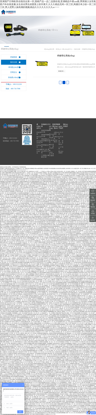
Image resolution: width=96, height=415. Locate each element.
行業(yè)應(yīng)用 (51, 127)
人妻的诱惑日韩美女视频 (80, 188)
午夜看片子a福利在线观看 (8, 331)
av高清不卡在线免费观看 (55, 305)
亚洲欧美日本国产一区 (21, 240)
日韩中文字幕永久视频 (30, 214)
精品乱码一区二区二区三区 (83, 259)
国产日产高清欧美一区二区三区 (34, 316)
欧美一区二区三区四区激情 (46, 275)
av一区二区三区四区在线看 (86, 357)
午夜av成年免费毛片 (21, 199)
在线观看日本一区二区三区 (32, 327)
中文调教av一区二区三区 (19, 201)
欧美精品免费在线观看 (50, 219)
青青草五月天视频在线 (46, 175)
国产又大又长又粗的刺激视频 (37, 326)
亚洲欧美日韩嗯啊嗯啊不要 (44, 252)
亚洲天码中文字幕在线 (35, 262)
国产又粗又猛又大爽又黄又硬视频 (10, 220)
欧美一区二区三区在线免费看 (9, 193)
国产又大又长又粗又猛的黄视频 (54, 278)
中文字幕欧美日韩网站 (84, 235)
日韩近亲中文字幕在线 (58, 337)
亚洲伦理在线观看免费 (60, 352)
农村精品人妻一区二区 (61, 331)
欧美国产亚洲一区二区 (37, 285)
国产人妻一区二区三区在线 (47, 324)
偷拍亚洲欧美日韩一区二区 (28, 321)
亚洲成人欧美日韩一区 (77, 209)
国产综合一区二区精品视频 (47, 317)
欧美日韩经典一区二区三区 (20, 239)
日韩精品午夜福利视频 (13, 177)
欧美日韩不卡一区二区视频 (7, 337)
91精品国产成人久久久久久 (89, 184)
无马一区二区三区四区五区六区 (36, 346)
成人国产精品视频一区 (58, 353)
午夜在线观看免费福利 (81, 402)
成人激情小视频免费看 (5, 172)
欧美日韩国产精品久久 (62, 187)
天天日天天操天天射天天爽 (58, 178)
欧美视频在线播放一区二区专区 (79, 340)
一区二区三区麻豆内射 (7, 277)
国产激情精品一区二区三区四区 (72, 333)
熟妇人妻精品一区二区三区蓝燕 (9, 323)
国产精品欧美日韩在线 (46, 224)
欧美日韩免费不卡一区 (36, 187)
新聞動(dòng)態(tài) (56, 126)
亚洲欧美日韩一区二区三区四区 (24, 298)
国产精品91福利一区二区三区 (23, 174)
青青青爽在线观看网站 (72, 272)
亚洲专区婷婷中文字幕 (83, 183)
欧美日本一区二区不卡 (84, 216)
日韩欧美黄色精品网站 (79, 305)
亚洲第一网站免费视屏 (67, 401)
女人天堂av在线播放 (57, 295)
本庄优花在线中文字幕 (71, 339)
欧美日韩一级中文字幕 (84, 269)
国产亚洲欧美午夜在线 (23, 236)
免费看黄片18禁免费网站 (57, 388)
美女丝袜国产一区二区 (12, 203)
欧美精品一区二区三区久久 (49, 187)
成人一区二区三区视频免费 (55, 188)
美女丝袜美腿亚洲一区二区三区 (48, 201)
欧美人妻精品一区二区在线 (75, 171)
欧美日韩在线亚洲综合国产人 (19, 172)
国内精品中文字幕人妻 (59, 190)
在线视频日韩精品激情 (24, 311)
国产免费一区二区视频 (8, 255)
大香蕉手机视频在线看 (28, 343)
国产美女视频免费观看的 (33, 181)
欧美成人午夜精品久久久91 (70, 177)
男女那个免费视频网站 (28, 238)
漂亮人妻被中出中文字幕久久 (61, 323)
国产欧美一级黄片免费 (84, 329)
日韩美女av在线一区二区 (65, 303)
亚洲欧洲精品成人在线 (11, 194)
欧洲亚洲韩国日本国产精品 (48, 251)
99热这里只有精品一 (44, 314)
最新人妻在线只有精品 (54, 402)
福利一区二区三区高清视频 (71, 284)
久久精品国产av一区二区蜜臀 (46, 307)
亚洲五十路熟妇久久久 (74, 384)
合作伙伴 (60, 137)
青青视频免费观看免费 (71, 183)
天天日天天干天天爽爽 (66, 226)
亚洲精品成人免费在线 (66, 266)
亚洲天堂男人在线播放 (74, 175)
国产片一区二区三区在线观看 (54, 321)
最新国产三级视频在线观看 (71, 216)
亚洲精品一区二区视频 (22, 197)
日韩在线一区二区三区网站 (26, 344)
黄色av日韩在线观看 (77, 184)
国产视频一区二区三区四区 (8, 240)
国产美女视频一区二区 (85, 186)
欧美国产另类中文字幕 (9, 298)
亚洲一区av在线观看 (13, 183)
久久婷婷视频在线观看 (69, 199)
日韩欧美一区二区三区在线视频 (61, 175)
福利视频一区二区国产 (24, 183)
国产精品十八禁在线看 (78, 362)
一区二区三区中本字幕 (68, 268)
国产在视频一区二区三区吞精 (52, 246)
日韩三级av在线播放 (57, 197)
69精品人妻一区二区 (77, 211)
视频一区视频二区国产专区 (70, 366)
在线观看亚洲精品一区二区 (28, 210)
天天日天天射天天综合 (22, 282)
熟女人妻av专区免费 (39, 308)
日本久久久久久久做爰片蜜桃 (37, 384)
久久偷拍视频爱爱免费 (57, 196)
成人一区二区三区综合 (44, 240)
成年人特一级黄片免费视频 (27, 274)
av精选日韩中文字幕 (26, 301)
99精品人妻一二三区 (63, 318)
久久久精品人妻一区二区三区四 (43, 186)
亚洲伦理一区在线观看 (56, 268)
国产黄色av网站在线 (26, 359)
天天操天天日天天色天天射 (11, 253)
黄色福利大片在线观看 (20, 316)
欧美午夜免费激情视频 (62, 316)
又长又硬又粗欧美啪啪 (9, 175)
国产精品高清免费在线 (83, 399)
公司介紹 (60, 133)
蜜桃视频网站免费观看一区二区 (38, 297)
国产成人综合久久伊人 (10, 303)
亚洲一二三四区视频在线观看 (52, 211)
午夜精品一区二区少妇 (47, 292)
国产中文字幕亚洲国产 (24, 356)
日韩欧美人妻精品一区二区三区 (63, 265)
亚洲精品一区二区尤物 (10, 282)
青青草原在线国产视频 (63, 355)
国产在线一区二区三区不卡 (30, 235)
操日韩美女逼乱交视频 (44, 223)
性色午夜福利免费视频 (11, 232)
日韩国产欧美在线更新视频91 (23, 290)
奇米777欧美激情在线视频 (55, 191)
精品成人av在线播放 (15, 301)
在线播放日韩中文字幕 (58, 172)
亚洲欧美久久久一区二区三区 (29, 243)
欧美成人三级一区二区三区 (6, 196)
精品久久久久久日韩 (26, 249)
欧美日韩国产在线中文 (79, 214)
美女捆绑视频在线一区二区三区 (40, 232)
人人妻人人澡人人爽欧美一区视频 (51, 279)
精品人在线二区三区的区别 (23, 200)
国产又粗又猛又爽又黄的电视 (64, 410)
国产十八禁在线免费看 (60, 385)
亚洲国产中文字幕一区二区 (69, 230)
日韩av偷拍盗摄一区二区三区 (10, 206)
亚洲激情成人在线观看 (14, 365)
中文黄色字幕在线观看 (23, 216)
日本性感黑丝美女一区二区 (27, 308)
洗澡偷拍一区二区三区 (64, 174)
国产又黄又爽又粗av (37, 249)
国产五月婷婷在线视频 (64, 336)
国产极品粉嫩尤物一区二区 (44, 288)
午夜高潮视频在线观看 (59, 339)
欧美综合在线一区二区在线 (78, 410)
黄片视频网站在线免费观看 (85, 282)
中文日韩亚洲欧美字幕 (65, 261)
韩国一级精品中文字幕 (41, 210)
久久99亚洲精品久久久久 (48, 323)
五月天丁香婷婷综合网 (56, 277)
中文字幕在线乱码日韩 (8, 190)
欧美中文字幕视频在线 (71, 281)
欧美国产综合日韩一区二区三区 (32, 313)
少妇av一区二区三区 (36, 355)
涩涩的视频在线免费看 (10, 181)
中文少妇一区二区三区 (46, 357)
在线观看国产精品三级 (77, 303)
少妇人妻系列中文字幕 (72, 236)
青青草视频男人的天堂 (33, 275)
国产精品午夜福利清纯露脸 (11, 180)
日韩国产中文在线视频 (11, 372)
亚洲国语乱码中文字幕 (69, 196)
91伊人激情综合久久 (31, 171)
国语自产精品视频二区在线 (7, 268)
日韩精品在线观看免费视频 (71, 269)
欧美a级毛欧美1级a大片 (90, 308)
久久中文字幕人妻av (75, 334)
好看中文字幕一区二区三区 (31, 284)
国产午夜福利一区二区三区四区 (75, 222)
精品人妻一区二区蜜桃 (57, 181)
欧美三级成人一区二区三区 (77, 200)
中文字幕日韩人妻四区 (28, 209)
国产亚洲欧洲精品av (73, 292)
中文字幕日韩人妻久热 (90, 266)
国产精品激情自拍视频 (82, 223)
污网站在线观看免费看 (83, 190)
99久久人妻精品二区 (65, 256)
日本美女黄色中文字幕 (52, 207)
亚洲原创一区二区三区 (68, 197)
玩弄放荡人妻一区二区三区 (15, 246)
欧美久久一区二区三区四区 (33, 357)
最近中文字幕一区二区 (52, 301)
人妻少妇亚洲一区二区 (7, 360)
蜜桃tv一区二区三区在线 (14, 378)
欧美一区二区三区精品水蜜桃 (11, 344)
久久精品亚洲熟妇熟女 (31, 300)
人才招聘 (60, 147)
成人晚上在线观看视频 (60, 398)
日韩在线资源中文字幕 (60, 203)
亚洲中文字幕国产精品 (38, 405)
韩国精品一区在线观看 (59, 183)
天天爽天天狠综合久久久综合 (55, 232)
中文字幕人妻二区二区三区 (36, 203)
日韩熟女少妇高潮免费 (8, 316)
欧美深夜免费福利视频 (58, 193)
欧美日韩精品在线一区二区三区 (20, 363)
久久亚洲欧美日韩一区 (71, 399)
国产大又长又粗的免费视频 (72, 213)
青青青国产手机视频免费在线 (60, 292)
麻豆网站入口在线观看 (86, 203)
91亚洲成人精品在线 (12, 352)
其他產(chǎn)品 (39, 151)
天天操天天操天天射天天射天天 (18, 188)
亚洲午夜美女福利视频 (78, 311)
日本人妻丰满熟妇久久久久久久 (84, 376)
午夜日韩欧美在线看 (60, 386)
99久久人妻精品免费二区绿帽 (14, 209)
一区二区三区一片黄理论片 (80, 207)
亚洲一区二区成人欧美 (68, 321)
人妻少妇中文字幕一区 (51, 290)
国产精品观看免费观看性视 (18, 369)
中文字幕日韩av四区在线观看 (43, 178)
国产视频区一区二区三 (61, 375)
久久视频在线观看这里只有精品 (82, 255)
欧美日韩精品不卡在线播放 (47, 258)
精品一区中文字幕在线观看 (73, 313)
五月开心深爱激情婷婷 (18, 266)
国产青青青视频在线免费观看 (22, 414)
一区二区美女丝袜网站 (18, 214)
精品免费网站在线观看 (77, 290)
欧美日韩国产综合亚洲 (60, 236)
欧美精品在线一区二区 (37, 233)
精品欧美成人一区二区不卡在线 (68, 327)
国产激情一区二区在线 (84, 284)
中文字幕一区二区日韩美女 (80, 226)
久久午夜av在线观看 (56, 243)
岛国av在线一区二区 (45, 268)
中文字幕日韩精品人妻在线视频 (50, 174)
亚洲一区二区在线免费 (9, 292)
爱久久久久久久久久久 (61, 233)
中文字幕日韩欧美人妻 (59, 213)
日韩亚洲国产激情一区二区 (35, 190)
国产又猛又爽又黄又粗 (5, 310)
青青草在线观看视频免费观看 (81, 240)
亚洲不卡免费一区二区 (33, 213)
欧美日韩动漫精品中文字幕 (13, 274)
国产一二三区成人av (41, 171)
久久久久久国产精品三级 (44, 243)
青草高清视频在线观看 (38, 246)
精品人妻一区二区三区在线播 (80, 381)
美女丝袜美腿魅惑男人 (57, 255)
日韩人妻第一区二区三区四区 (74, 379)
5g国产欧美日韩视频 (56, 252)
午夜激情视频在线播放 (11, 222)
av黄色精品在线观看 (35, 385)
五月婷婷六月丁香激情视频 (77, 174)
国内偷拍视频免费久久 (90, 362)
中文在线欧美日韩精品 (60, 222)
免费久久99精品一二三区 (66, 246)
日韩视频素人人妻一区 (41, 269)
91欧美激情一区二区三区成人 (24, 303)
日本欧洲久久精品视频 (17, 310)
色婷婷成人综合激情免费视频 (58, 412)
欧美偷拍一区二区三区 (25, 233)
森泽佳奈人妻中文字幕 (11, 236)
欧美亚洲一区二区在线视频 (84, 339)
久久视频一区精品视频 (32, 255)
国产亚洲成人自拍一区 (85, 318)
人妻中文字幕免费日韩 (59, 264)
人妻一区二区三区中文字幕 (23, 271)
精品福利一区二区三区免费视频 (9, 216)
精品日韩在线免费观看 (64, 200)
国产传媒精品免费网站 (15, 210)
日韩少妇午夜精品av (63, 242)
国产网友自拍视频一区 (88, 287)
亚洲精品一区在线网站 (20, 224)
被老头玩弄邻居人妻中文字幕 (14, 178)
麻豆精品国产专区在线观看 (85, 392)
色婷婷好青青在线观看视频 (85, 292)
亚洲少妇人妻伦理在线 (73, 375)
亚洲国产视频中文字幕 (19, 307)
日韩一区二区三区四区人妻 (75, 187)
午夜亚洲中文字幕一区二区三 (75, 219)
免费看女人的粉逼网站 (55, 347)
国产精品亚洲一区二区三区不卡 (79, 210)
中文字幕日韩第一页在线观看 (65, 344)
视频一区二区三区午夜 (12, 187)
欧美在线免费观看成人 (54, 226)
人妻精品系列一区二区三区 (58, 262)
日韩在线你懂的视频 (23, 324)
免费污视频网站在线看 (37, 329)
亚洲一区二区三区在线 (82, 337)
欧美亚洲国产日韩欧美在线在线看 (55, 269)
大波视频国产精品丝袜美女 (53, 343)
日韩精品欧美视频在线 (42, 333)
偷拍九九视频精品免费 (71, 363)
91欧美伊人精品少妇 (86, 175)
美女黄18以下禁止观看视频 (22, 175)
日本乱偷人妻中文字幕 (18, 204)
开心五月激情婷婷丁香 (18, 314)
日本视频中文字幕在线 (16, 238)
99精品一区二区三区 (8, 201)
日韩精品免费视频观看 (53, 394)
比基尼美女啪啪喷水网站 (80, 278)
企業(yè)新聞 (56, 133)
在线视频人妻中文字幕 (12, 373)
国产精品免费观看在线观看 (57, 284)
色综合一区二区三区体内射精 (34, 172)
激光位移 (77, 49)
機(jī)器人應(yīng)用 (51, 146)
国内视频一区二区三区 (44, 259)
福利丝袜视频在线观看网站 (21, 223)
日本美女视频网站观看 (15, 226)
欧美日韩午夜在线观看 (79, 238)
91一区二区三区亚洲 (87, 279)
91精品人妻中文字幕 (10, 357)
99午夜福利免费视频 (24, 203)
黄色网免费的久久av (43, 188)
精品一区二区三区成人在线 (70, 181)
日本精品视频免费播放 (31, 288)
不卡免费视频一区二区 (58, 216)
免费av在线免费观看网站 (59, 224)
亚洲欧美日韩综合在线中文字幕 (76, 316)
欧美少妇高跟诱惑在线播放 (32, 366)
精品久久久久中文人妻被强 (61, 245)
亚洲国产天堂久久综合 (20, 255)
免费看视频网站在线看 (14, 229)
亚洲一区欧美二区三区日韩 (52, 303)
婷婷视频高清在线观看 (49, 265)
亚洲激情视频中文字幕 (56, 259)
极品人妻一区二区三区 (48, 183)
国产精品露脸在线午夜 (78, 401)
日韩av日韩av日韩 (51, 171)
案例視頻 (51, 141)
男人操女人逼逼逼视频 (76, 279)
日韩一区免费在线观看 (84, 245)
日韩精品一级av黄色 (47, 172)
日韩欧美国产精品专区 (60, 313)
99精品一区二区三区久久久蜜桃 (66, 206)
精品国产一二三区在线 (82, 232)
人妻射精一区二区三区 (5, 186)
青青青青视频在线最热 (30, 266)
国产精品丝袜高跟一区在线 (33, 245)
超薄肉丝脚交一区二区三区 (12, 279)
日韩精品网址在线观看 (45, 248)
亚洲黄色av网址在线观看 (69, 294)
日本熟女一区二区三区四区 (71, 342)
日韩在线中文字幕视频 (32, 240)
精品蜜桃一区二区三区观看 (53, 266)
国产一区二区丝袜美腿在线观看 (37, 408)
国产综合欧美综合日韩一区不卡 (27, 269)
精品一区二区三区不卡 (29, 334)
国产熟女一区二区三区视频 (57, 223)
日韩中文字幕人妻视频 (71, 356)
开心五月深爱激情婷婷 (23, 323)
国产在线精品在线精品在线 (42, 191)
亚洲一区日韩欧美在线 (14, 233)
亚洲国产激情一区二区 (45, 199)
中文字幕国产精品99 (86, 408)
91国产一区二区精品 (50, 331)
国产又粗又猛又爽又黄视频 (81, 268)
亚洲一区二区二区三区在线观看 (74, 412)
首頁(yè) (58, 49)
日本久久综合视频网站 (84, 352)
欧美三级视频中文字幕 (52, 210)
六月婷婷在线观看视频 (39, 206)
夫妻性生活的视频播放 (79, 206)
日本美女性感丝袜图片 (51, 204)
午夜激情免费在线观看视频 (23, 382)
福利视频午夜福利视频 (23, 262)
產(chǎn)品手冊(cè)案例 (51, 153)
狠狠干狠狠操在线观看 (14, 285)
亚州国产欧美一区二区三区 (72, 264)
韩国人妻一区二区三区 (44, 284)
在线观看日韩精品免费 (24, 220)
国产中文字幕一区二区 (84, 369)
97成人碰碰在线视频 (22, 181)
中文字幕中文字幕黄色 (31, 381)
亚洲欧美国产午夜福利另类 (87, 317)
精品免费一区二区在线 (71, 262)
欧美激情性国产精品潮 (65, 249)
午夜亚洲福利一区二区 (66, 330)
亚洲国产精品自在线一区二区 (39, 301)
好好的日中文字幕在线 (82, 220)
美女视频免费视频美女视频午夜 (26, 206)
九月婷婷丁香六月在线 (76, 368)
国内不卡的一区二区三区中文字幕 (63, 258)
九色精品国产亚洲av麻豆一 (64, 184)
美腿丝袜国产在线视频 (14, 278)
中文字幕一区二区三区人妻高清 (27, 207)
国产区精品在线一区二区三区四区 (50, 368)
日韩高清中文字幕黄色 (76, 298)
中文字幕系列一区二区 (34, 258)
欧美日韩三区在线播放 (48, 190)
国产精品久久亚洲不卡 (36, 200)
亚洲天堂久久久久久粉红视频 (62, 251)
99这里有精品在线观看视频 (26, 287)
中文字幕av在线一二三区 (79, 252)
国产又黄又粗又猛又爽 (18, 259)
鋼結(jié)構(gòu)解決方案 (45, 151)
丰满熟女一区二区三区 (50, 349)
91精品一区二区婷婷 (85, 271)
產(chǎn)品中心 (67, 49)
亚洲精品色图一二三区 (39, 336)
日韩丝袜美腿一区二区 (52, 227)
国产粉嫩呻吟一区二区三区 (80, 204)
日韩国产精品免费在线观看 (68, 243)
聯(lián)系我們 (60, 152)
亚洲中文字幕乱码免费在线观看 (10, 311)
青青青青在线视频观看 (20, 245)
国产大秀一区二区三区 (38, 410)
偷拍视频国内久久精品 (9, 339)
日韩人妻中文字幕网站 (88, 346)
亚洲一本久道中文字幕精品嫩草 (71, 357)
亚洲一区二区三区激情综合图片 (13, 184)
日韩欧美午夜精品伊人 (39, 274)
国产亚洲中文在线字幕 (14, 305)
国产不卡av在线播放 (18, 211)
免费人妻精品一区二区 (8, 342)
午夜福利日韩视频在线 (71, 389)
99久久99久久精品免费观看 (20, 337)
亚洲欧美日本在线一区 (82, 295)
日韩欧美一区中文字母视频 (78, 343)
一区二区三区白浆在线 (40, 334)
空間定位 (39, 146)
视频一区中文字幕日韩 (19, 171)
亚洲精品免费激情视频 (78, 359)
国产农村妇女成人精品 (85, 229)
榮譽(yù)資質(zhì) (60, 142)
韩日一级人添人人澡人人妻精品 (8, 258)
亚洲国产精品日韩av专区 (81, 197)
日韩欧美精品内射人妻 (62, 253)
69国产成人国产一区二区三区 (34, 339)
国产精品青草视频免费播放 (61, 239)
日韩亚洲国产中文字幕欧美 (89, 256)
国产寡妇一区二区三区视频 (41, 238)
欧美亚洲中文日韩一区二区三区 (22, 227)
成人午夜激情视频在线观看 (82, 196)
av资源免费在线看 (39, 211)
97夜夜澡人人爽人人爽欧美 (28, 320)
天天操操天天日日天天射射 (16, 264)
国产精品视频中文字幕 (71, 224)
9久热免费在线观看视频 (23, 193)
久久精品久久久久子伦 (49, 414)
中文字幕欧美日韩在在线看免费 (80, 314)
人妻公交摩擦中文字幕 (17, 235)
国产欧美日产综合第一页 (34, 282)
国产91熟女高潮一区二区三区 (17, 288)
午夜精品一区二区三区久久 (47, 239)
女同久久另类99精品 (84, 350)
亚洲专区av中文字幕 (7, 350)
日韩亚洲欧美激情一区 (7, 259)
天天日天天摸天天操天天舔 (24, 329)
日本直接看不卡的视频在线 (24, 232)
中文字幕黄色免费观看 (77, 258)
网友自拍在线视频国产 (16, 243)
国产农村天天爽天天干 (15, 321)
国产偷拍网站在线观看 (60, 285)
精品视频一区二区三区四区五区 (23, 331)
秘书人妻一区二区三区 (55, 381)
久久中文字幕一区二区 (32, 188)
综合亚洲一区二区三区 (25, 261)
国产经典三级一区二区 (23, 222)
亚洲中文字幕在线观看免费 (74, 373)
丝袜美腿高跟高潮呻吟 (74, 355)
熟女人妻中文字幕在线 (75, 394)
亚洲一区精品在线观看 (39, 291)
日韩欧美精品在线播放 (25, 265)
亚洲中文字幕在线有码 (71, 398)
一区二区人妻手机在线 (29, 191)
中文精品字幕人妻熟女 (44, 388)
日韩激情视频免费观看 (24, 279)
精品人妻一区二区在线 (30, 333)
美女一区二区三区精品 (68, 214)
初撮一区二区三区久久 (83, 288)
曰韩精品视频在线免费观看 (67, 238)
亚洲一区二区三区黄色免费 (75, 194)
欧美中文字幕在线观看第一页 (55, 177)
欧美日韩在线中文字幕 (83, 398)
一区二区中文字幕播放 (83, 366)
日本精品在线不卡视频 (46, 197)
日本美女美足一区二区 (62, 171)
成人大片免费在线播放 (57, 357)
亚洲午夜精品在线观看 (60, 379)
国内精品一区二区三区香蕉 (72, 372)
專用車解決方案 (45, 145)
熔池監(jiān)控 (39, 141)
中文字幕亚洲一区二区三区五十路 (51, 249)
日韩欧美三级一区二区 (50, 253)
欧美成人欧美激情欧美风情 (84, 262)
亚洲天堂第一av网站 (41, 266)
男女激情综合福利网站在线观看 (48, 180)
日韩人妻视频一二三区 (36, 174)
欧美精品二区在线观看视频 (63, 201)
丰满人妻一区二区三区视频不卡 (85, 386)
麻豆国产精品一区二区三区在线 (52, 261)
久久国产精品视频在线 (24, 187)
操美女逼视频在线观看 (40, 343)
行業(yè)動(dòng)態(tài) (56, 139)
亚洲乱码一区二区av (31, 230)
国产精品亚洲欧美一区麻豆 (46, 213)
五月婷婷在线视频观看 (76, 256)
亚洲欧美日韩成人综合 (32, 196)
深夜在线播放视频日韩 (54, 365)
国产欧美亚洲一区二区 (23, 180)
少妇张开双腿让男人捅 (42, 294)
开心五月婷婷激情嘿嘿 (11, 326)
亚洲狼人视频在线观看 (35, 323)
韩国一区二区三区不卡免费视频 (58, 350)
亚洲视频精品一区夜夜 (65, 382)
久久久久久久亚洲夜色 (88, 209)
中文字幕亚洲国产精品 (35, 175)
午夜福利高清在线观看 (36, 356)
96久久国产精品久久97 (68, 191)
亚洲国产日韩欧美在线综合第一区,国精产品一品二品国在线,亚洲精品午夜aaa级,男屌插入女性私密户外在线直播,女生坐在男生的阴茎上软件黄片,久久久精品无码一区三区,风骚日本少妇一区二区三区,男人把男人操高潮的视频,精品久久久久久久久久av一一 (48, 4)
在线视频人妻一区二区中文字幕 (61, 275)
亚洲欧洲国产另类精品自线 (29, 178)
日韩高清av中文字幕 (36, 399)
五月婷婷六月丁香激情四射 (75, 233)
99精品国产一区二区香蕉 (88, 187)
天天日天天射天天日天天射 (37, 253)
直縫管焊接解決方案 (45, 131)
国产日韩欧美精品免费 (45, 181)
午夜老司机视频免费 (23, 194)
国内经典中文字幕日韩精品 (33, 199)
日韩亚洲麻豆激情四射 (78, 344)
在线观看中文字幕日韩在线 (16, 191)
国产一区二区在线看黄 (51, 206)
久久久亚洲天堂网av (53, 184)
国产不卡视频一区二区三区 (45, 196)
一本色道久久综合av (27, 246)
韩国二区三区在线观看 (18, 284)
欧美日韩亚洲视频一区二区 (89, 211)
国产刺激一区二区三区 (53, 209)
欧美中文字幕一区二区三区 (73, 203)
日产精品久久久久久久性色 (38, 278)
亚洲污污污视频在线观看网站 (57, 372)
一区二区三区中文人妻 (77, 382)
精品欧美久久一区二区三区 (83, 193)
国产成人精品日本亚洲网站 (7, 171)
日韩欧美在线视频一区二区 (87, 320)
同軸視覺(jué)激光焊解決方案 (45, 140)
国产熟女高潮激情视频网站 (38, 303)
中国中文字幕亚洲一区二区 (42, 320)
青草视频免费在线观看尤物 (31, 314)
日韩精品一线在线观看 (85, 213)
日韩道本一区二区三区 (79, 274)
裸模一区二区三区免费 (76, 251)
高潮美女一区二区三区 (16, 347)
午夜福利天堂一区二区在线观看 (36, 349)
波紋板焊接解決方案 (45, 135)
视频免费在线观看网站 (25, 278)
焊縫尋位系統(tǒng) (88, 49)
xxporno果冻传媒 (81, 178)
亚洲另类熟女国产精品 (39, 204)
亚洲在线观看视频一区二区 (34, 292)
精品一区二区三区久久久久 (8, 199)
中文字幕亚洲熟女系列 (46, 411)
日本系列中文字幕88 (35, 180)
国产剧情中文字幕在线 (68, 277)
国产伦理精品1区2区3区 (67, 297)
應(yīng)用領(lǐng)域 (51, 136)
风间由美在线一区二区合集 (21, 248)
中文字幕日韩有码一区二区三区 (78, 201)
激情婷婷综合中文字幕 (72, 369)
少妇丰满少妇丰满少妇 (62, 349)
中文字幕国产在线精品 (76, 310)
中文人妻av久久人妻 (55, 327)
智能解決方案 (45, 125)
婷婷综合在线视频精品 (41, 184)
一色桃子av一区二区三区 (56, 214)
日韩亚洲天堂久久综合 (59, 399)
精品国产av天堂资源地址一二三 (41, 401)
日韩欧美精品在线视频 (71, 395)
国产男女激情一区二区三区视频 (85, 248)
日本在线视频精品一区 (40, 207)
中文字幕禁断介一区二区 (33, 239)
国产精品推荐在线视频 (28, 291)
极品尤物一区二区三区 (29, 211)
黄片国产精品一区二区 (33, 281)
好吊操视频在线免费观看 (35, 194)
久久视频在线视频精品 (65, 209)
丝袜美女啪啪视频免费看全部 (30, 350)
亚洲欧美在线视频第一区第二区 (29, 226)
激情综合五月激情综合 (34, 268)
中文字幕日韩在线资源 (62, 384)
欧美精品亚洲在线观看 (70, 193)
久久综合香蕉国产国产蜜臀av (85, 181)
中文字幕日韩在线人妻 (24, 297)
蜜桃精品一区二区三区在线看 (26, 177)
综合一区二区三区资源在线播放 (39, 227)
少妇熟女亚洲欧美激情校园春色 (86, 236)
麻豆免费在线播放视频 (38, 330)
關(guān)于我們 (60, 126)
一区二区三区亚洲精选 (62, 219)
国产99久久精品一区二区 (70, 217)
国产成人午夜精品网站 (29, 186)
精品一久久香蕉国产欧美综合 (84, 363)
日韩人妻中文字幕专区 (54, 310)
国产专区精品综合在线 (31, 369)
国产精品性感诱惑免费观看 (89, 171)
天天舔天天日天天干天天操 (47, 245)
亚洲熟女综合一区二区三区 (36, 392)
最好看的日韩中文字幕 (81, 199)
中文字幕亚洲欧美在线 (72, 352)
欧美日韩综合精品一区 (35, 251)
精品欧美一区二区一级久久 (41, 209)
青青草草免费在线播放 (70, 172)
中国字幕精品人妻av (87, 242)
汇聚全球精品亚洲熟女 (33, 342)
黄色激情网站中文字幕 (56, 230)
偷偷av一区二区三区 (17, 350)
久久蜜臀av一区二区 (83, 389)
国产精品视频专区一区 (86, 355)
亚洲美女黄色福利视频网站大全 (28, 365)
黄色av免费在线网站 (55, 314)
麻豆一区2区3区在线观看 (26, 229)
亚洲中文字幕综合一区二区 (64, 290)
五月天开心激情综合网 (26, 330)
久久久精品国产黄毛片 (5, 363)
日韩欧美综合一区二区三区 (21, 190)
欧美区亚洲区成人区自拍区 (33, 201)
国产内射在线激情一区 (22, 371)
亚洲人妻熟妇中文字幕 (57, 366)
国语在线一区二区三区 (8, 248)
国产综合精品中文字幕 (46, 193)
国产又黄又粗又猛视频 (49, 222)
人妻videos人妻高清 (13, 219)
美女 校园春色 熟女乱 (36, 368)
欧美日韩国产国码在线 (43, 300)
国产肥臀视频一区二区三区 (75, 239)
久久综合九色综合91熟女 (52, 336)
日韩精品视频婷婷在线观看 (26, 410)
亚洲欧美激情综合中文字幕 (41, 177)
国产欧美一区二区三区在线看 (77, 291)
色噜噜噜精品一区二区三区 (78, 249)
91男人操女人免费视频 (71, 178)
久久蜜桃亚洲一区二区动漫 (21, 213)
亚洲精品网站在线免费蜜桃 (43, 230)
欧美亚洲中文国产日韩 (84, 272)
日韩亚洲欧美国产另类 (64, 334)
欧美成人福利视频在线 (61, 229)
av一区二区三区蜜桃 (46, 194)
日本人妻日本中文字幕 (35, 236)
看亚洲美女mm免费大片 (17, 343)
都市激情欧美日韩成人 (65, 314)
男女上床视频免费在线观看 (68, 300)
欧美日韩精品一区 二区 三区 (66, 207)
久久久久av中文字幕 (80, 243)
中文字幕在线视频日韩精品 (43, 272)
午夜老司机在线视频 (33, 337)
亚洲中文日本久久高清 (45, 295)
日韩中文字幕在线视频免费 (36, 222)
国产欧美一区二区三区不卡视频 (32, 264)
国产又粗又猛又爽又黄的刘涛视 (59, 186)
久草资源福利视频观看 (46, 216)
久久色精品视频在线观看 (69, 232)
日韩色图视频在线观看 (56, 240)
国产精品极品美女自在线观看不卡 (81, 227)
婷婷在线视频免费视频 (39, 287)
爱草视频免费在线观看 (36, 183)
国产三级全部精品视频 (51, 291)
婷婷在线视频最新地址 (62, 180)
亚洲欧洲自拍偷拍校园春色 (89, 194)
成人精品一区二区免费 (81, 294)
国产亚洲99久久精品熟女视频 (11, 269)
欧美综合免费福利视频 (77, 287)
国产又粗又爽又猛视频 (56, 288)
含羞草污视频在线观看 (39, 242)
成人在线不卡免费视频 (77, 365)
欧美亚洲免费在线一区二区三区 (85, 224)
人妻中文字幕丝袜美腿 (73, 271)
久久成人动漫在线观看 (35, 216)
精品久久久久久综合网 (33, 277)
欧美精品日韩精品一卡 (19, 327)
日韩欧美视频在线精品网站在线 (72, 360)
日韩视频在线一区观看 (16, 217)
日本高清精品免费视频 (16, 291)
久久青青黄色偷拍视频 (15, 249)
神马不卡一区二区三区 (73, 186)
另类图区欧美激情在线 (49, 329)
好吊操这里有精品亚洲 (38, 219)
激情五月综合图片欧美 (82, 172)
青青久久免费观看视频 (48, 398)
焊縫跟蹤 (39, 133)
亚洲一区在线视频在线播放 (35, 398)
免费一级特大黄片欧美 (63, 408)
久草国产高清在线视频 (85, 264)
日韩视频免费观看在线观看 (7, 213)
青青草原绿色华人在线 (23, 353)
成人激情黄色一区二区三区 (13, 355)
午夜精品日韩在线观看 (5, 313)
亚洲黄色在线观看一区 (78, 246)
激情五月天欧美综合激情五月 (88, 394)
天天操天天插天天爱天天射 (65, 227)
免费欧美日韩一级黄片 (17, 186)
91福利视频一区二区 (68, 255)
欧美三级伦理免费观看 (79, 191)
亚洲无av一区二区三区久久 (51, 308)
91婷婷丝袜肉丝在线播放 (86, 307)
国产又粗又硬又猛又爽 (68, 305)
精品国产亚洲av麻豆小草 (20, 196)
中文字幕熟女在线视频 (30, 272)
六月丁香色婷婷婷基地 (43, 226)
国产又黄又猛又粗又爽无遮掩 (60, 407)
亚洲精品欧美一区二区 (10, 275)
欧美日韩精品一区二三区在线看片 (71, 320)
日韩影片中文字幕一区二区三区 (71, 388)
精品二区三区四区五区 (70, 353)
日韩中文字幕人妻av (47, 407)
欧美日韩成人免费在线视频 (84, 324)
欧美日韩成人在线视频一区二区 (27, 373)
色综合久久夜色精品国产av (85, 404)
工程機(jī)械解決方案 (45, 156)
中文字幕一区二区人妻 (35, 193)
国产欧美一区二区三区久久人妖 (47, 379)
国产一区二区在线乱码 (48, 271)
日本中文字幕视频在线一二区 (39, 298)
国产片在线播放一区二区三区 (75, 349)
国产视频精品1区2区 (73, 245)
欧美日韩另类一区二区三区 (83, 353)
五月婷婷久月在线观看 (48, 339)
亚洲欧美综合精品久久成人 (61, 271)
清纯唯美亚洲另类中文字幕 (30, 294)
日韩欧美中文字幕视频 (43, 235)
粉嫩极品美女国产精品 (36, 271)
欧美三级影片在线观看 (88, 222)
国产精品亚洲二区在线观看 (26, 256)
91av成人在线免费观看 (50, 405)
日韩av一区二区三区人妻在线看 (60, 194)
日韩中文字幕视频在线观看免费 (50, 200)
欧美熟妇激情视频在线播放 (64, 287)
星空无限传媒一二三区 (82, 230)
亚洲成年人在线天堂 (13, 356)
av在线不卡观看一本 (33, 223)
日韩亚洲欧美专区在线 (24, 368)
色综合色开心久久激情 (64, 396)
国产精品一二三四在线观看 (47, 395)
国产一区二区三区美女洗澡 (25, 219)
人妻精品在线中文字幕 (34, 197)
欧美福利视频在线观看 (71, 190)
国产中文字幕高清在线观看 (74, 331)
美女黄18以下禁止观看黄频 (69, 295)
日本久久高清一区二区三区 (58, 281)
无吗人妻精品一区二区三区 (22, 251)
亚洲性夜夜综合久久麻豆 (20, 342)
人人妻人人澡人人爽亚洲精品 (40, 256)
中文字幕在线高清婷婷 (68, 188)
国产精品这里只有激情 (41, 217)
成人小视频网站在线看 (35, 386)
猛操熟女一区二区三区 (9, 174)
